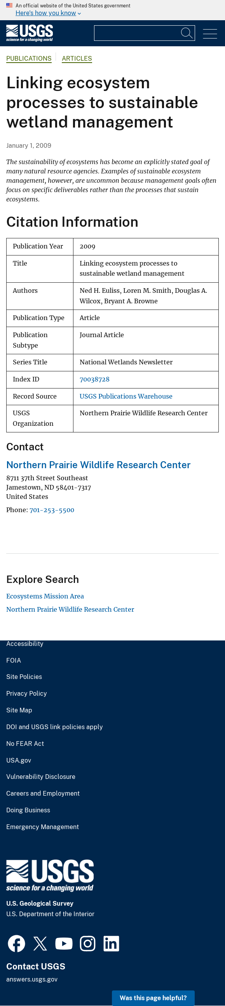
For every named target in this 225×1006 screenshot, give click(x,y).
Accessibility (25, 643)
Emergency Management (42, 827)
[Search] (187, 33)
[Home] (29, 40)
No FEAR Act (25, 743)
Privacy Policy (26, 693)
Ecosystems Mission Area (45, 596)
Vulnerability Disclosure (40, 776)
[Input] (144, 33)
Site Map (19, 710)
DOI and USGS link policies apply (54, 727)
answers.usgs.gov (32, 979)
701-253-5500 (52, 510)
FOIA (13, 660)
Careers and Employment (43, 793)
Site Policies (24, 677)
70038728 (95, 379)
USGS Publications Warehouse (126, 396)
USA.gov (18, 760)
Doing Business (28, 810)
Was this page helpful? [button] (153, 998)
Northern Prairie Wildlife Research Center (98, 464)
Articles (77, 58)
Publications (29, 58)
